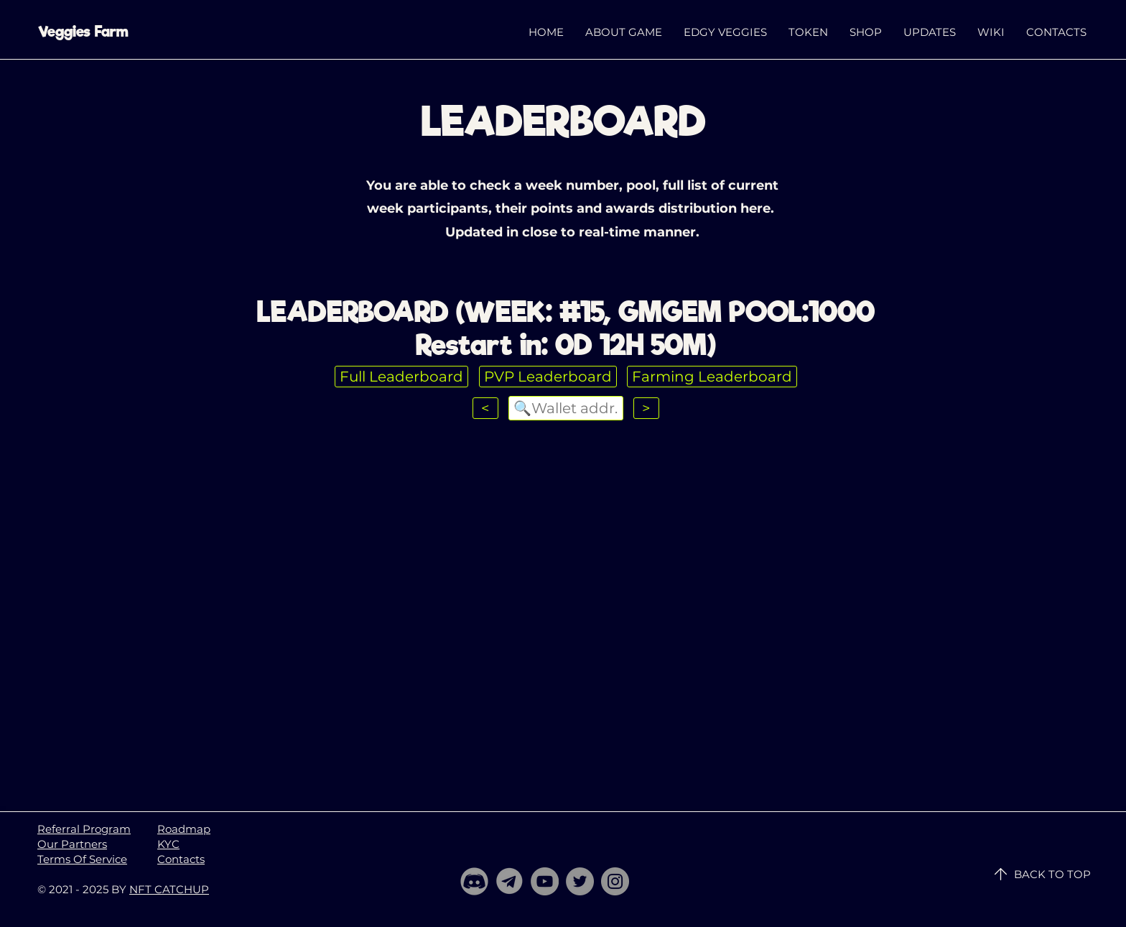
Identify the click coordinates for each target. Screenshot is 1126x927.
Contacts (181, 859)
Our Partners (72, 844)
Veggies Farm (83, 31)
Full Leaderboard (401, 376)
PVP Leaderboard (548, 376)
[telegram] (509, 881)
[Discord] (474, 881)
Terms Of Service (82, 859)
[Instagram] (615, 881)
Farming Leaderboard (712, 376)
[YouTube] (545, 881)
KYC (168, 844)
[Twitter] (580, 881)
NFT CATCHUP (169, 889)
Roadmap (183, 829)
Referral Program (84, 829)
